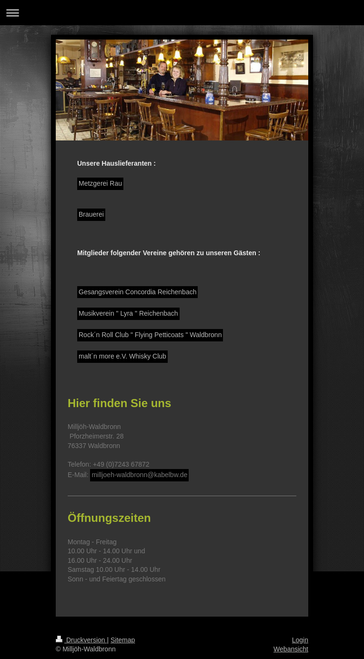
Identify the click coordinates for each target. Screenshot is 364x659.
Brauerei (91, 214)
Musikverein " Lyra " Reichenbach (128, 313)
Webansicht (290, 649)
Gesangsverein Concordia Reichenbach (137, 292)
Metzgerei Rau (100, 183)
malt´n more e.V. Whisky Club (122, 356)
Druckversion (81, 640)
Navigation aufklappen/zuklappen (182, 12)
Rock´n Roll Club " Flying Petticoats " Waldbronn (150, 335)
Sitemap (123, 640)
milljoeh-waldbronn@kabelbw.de (139, 475)
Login (300, 640)
